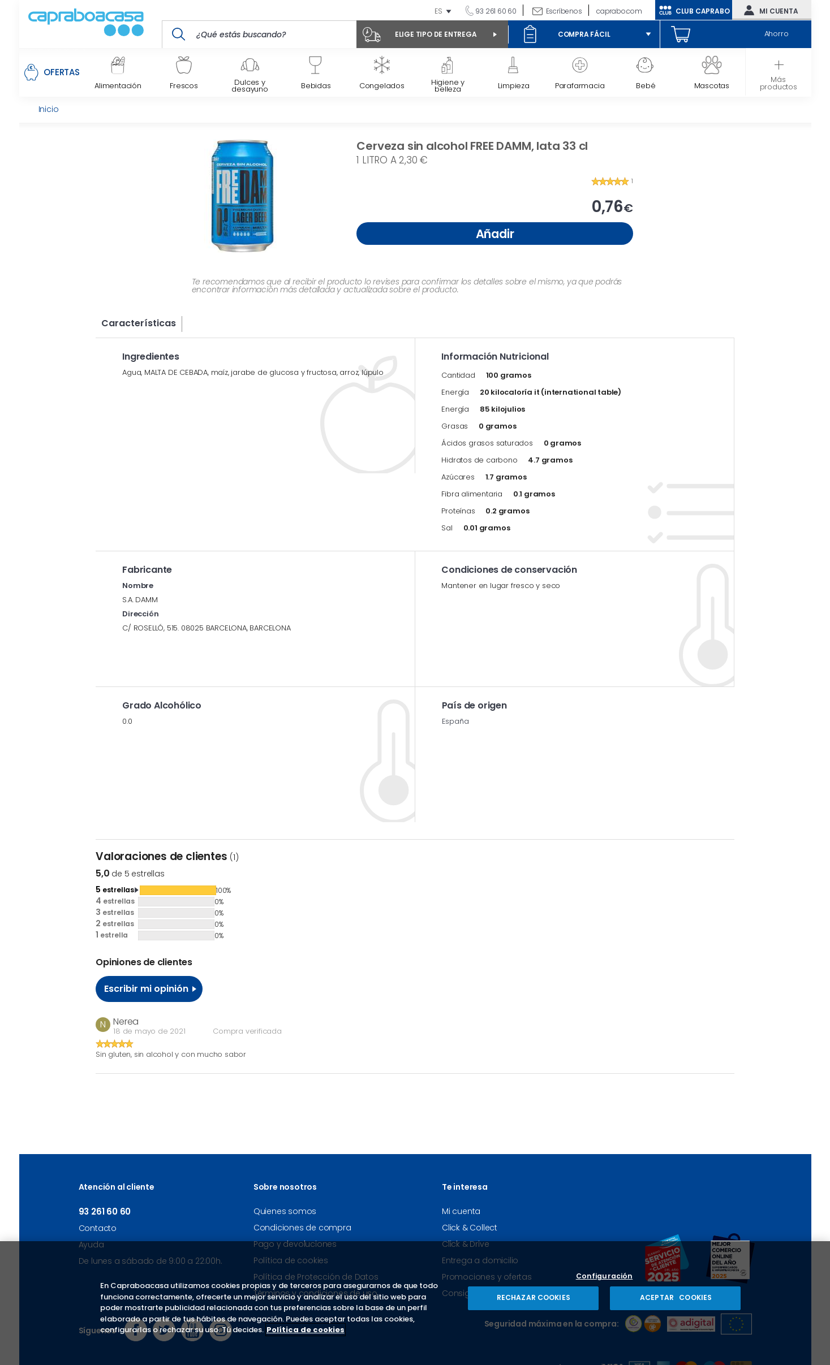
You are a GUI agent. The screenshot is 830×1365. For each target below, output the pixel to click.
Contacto (98, 1228)
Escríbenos (564, 11)
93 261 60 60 (495, 11)
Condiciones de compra (302, 1227)
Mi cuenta (768, 10)
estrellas (115, 889)
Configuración (604, 1276)
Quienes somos (284, 1211)
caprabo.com (619, 11)
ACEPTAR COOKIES (675, 1297)
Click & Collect (469, 1227)
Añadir (495, 234)
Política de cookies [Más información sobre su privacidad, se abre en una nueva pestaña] (305, 1329)
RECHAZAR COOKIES (533, 1297)
